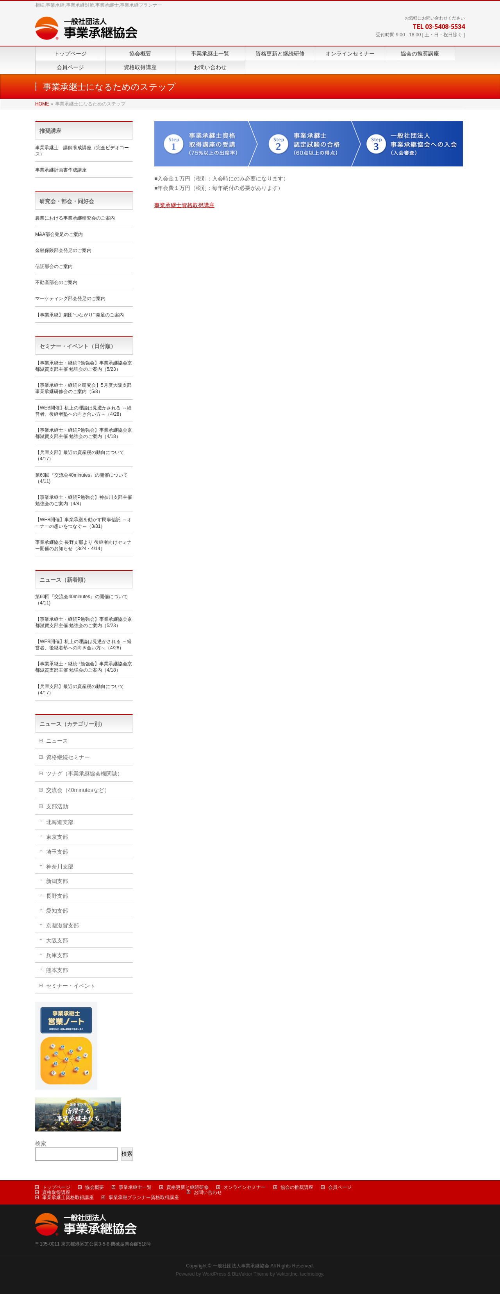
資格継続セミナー (68, 757)
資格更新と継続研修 (187, 1187)
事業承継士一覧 (135, 1187)
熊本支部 (57, 970)
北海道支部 (59, 822)
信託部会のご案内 (54, 266)
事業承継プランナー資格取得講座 (144, 1197)
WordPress (214, 1274)
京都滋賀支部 (62, 925)
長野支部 (57, 896)
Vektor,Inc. (287, 1274)
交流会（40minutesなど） (78, 790)
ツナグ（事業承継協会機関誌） (84, 773)
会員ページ (340, 1187)
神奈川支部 (59, 866)
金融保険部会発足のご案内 (63, 250)
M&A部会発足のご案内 (59, 234)
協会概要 (94, 1187)
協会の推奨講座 (296, 1187)
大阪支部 (57, 940)
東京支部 (57, 837)
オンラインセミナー (244, 1187)
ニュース (57, 741)
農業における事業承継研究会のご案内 (75, 218)
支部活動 (57, 806)
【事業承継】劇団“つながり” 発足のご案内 (79, 315)
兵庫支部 (57, 955)
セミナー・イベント (70, 986)
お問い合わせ (208, 1192)
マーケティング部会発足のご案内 (70, 298)
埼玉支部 (57, 852)
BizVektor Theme (250, 1274)
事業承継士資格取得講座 (184, 205)
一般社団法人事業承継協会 (241, 1266)
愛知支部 (57, 911)
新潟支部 (57, 881)
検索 (40, 1143)
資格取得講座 (56, 1192)
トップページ (56, 1187)
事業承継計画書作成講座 (61, 170)
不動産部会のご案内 (56, 282)
